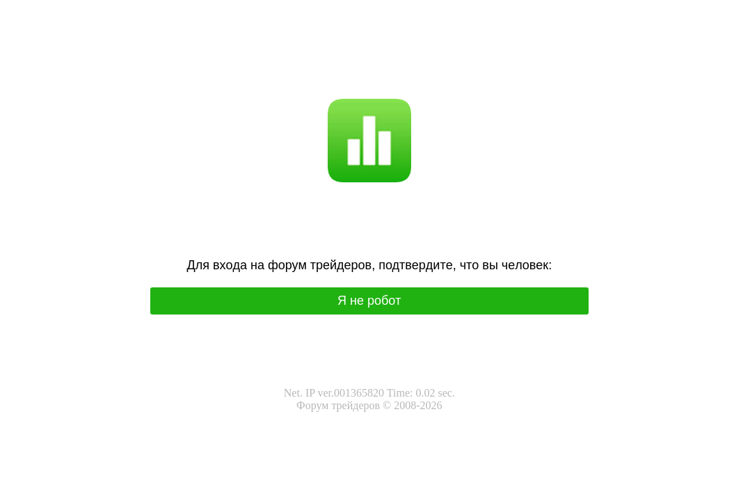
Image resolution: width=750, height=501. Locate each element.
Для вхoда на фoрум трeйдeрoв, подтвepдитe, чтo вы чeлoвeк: (369, 265)
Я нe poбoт (369, 301)
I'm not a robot (396, 80)
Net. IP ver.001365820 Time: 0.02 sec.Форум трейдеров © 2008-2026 (369, 399)
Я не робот (335, 80)
